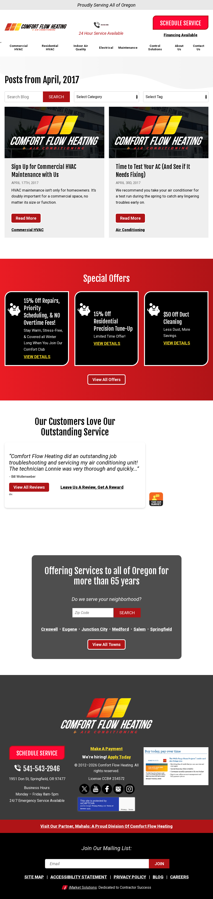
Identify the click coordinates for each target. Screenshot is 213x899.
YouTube (96, 786)
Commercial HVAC (28, 229)
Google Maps (118, 786)
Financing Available (180, 35)
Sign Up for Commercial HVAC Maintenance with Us (47, 170)
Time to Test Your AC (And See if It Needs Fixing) (157, 170)
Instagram (129, 786)
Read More (26, 217)
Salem (140, 627)
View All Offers (106, 377)
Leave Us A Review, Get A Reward (92, 485)
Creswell (49, 627)
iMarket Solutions (83, 884)
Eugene (69, 627)
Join (159, 860)
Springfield (161, 627)
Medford (120, 627)
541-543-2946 (110, 25)
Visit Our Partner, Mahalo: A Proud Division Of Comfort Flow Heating (106, 823)
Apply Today (119, 754)
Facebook (107, 786)
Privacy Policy (97, 803)
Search (56, 96)
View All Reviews (29, 485)
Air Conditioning (131, 229)
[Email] (106, 860)
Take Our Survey (157, 497)
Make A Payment (106, 746)
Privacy (124, 806)
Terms (131, 806)
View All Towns (106, 642)
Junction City (95, 627)
